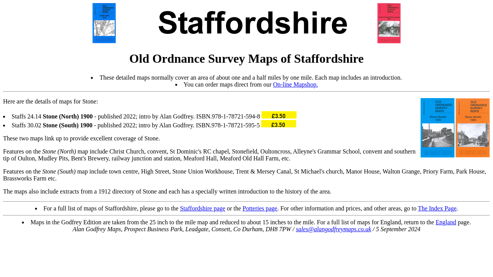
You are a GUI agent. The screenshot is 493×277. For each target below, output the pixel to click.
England (446, 222)
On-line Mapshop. (295, 84)
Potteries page (260, 208)
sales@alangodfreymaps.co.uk (333, 229)
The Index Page (437, 208)
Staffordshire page (202, 208)
